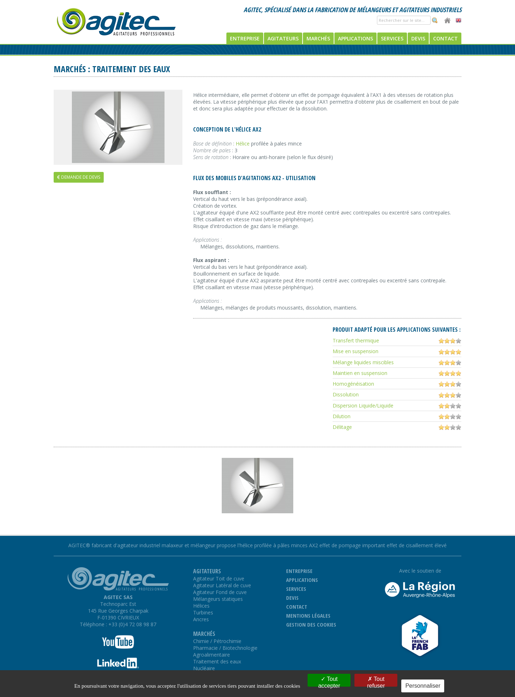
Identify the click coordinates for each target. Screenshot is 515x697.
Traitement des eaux (217, 661)
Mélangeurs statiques (218, 598)
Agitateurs (283, 38)
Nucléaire (204, 668)
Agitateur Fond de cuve (220, 592)
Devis (418, 38)
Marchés (318, 38)
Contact (445, 38)
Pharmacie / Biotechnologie (225, 647)
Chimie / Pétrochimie (217, 641)
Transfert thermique (356, 340)
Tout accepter (329, 681)
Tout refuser (376, 681)
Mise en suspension (355, 351)
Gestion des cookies (311, 624)
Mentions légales (308, 615)
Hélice (243, 143)
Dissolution (346, 394)
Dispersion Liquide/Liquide (363, 405)
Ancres (201, 619)
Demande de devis (78, 177)
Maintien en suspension (360, 373)
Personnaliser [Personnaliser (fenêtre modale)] (422, 686)
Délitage (342, 427)
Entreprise (245, 38)
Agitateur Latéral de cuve (222, 585)
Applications (355, 38)
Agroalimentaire (211, 654)
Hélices (201, 605)
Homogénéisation (353, 383)
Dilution (341, 416)
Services (392, 38)
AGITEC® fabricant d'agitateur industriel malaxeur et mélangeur (141, 545)
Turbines (203, 612)
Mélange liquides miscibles (363, 362)
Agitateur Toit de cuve (218, 578)
